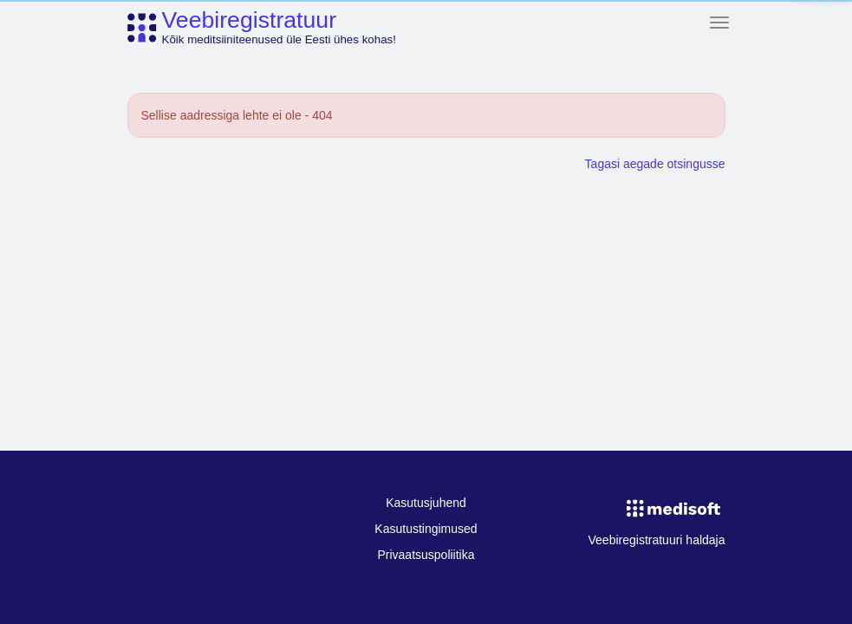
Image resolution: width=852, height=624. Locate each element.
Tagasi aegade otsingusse (655, 164)
